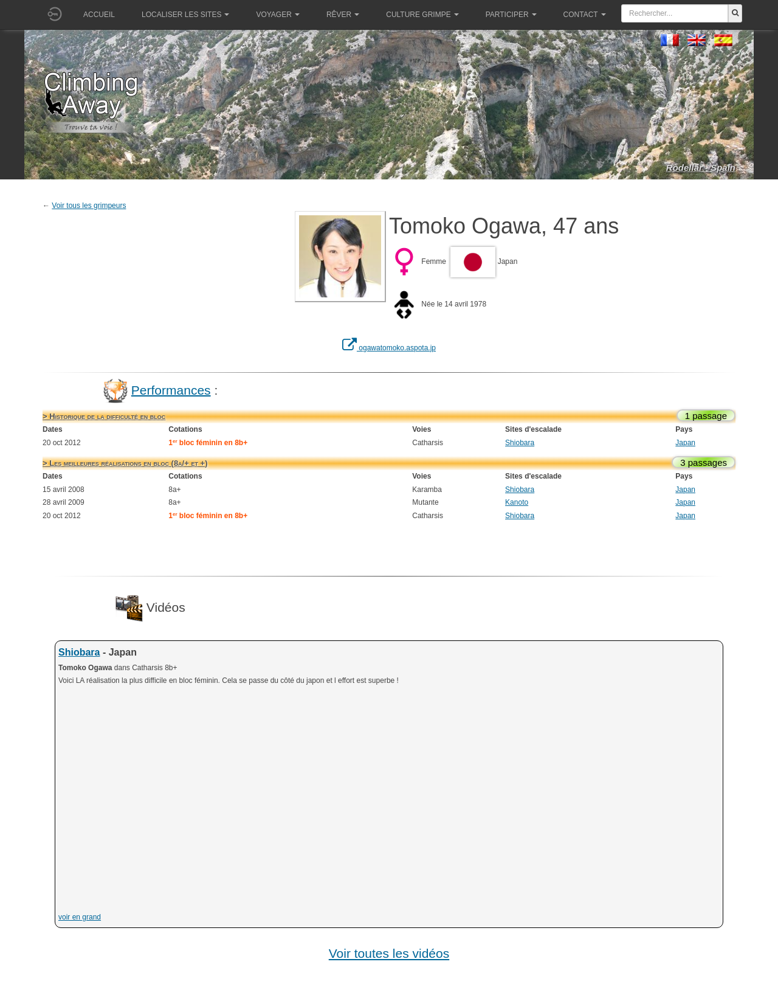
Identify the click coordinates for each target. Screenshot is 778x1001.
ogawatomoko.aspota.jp (389, 348)
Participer (511, 14)
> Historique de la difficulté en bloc (104, 416)
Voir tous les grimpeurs (89, 205)
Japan (685, 442)
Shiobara (519, 442)
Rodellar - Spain (700, 167)
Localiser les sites (185, 14)
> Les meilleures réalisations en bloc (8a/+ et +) (125, 463)
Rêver (342, 14)
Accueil (99, 14)
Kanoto (516, 502)
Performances (171, 390)
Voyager (277, 14)
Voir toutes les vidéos (389, 953)
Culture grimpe (422, 14)
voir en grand (79, 917)
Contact (584, 14)
